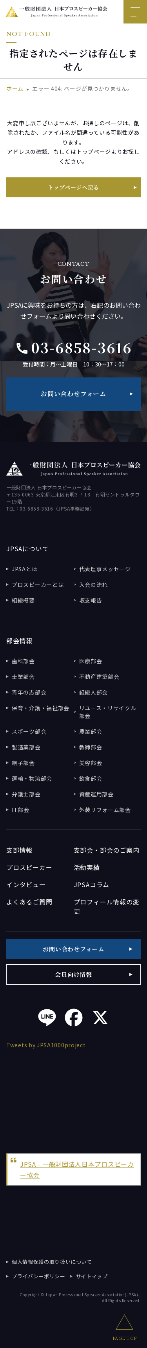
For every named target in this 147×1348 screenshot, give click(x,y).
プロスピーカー (29, 867)
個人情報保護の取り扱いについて (52, 1261)
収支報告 (90, 600)
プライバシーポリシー (38, 1276)
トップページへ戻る (73, 187)
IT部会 (20, 810)
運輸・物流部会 (32, 778)
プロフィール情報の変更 (107, 906)
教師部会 (90, 747)
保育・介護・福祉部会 (40, 708)
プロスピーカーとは (38, 584)
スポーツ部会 (29, 731)
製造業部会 (26, 747)
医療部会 (90, 661)
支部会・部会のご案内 (107, 850)
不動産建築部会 (99, 676)
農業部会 (90, 731)
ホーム (15, 88)
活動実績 (87, 867)
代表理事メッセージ (105, 569)
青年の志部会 (29, 692)
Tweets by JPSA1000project (46, 1045)
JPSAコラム (92, 884)
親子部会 (23, 763)
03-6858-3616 (73, 347)
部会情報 (19, 640)
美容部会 (90, 763)
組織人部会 (93, 692)
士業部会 (23, 676)
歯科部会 (23, 661)
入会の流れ (93, 584)
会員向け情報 (73, 974)
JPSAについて (27, 548)
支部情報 (19, 850)
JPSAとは (24, 569)
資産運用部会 (96, 794)
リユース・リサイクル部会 (107, 712)
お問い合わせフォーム (73, 393)
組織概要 (23, 600)
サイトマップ (92, 1276)
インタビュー (26, 884)
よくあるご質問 (29, 901)
